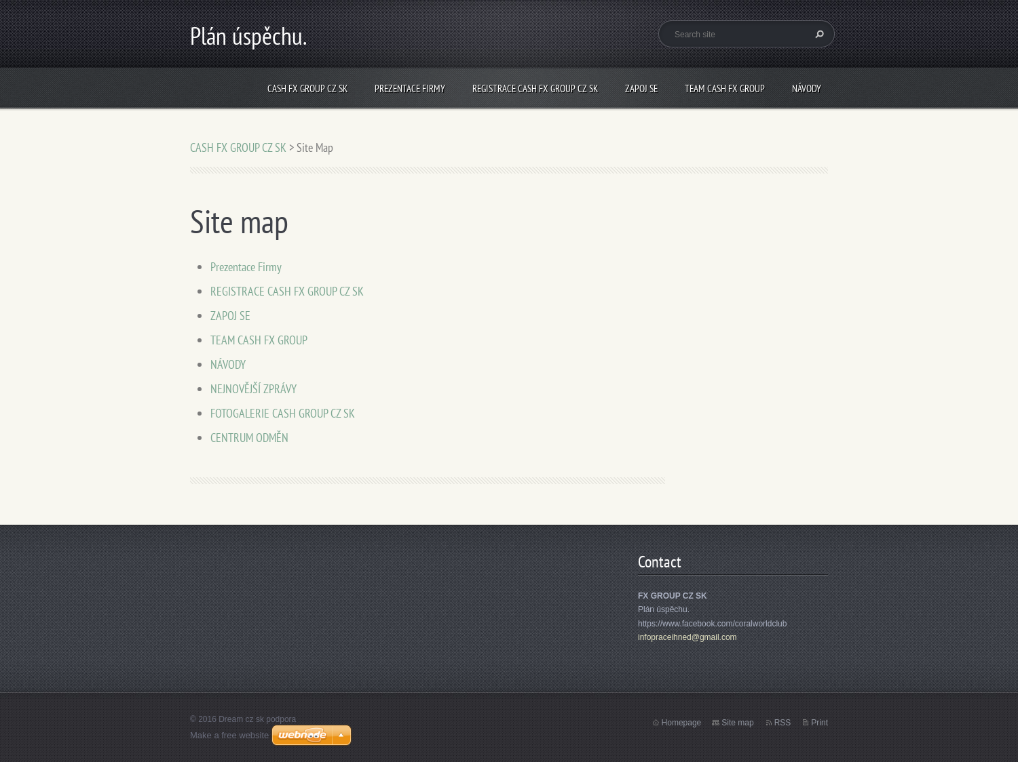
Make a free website (229, 735)
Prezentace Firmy (410, 88)
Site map (737, 722)
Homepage (682, 722)
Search (818, 34)
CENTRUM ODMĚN (249, 437)
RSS (782, 722)
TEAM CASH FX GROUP (725, 88)
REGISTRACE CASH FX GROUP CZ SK (535, 88)
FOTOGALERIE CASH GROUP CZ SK (282, 413)
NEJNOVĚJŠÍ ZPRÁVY (253, 389)
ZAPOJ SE (641, 88)
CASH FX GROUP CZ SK (307, 88)
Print (819, 722)
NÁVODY (806, 88)
